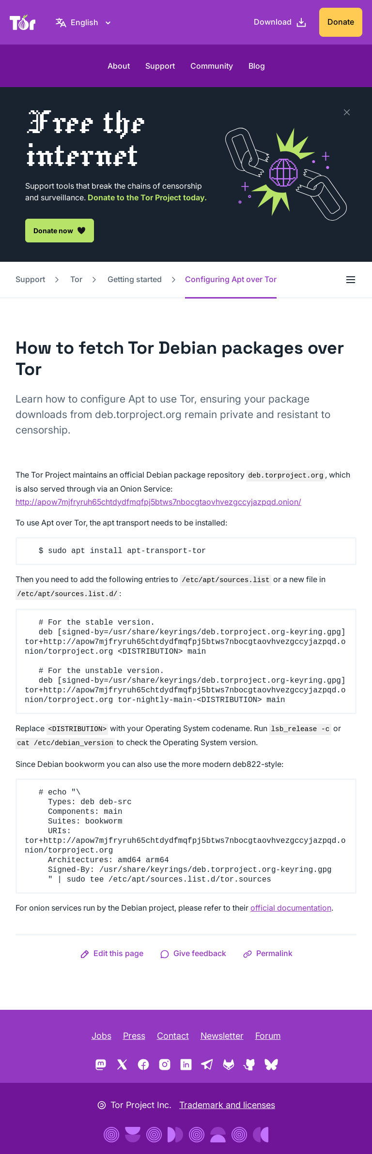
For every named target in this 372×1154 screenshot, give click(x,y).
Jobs (101, 1036)
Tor (76, 279)
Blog (256, 66)
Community (211, 66)
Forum (268, 1036)
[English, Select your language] (84, 22)
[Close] (347, 112)
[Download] (280, 22)
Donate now (59, 230)
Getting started (135, 279)
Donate (340, 22)
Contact (173, 1036)
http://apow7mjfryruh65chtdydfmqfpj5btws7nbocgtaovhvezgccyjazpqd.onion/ (158, 502)
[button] (112, 953)
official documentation (290, 908)
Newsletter (222, 1036)
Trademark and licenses (227, 1105)
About (119, 66)
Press (134, 1036)
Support (160, 66)
